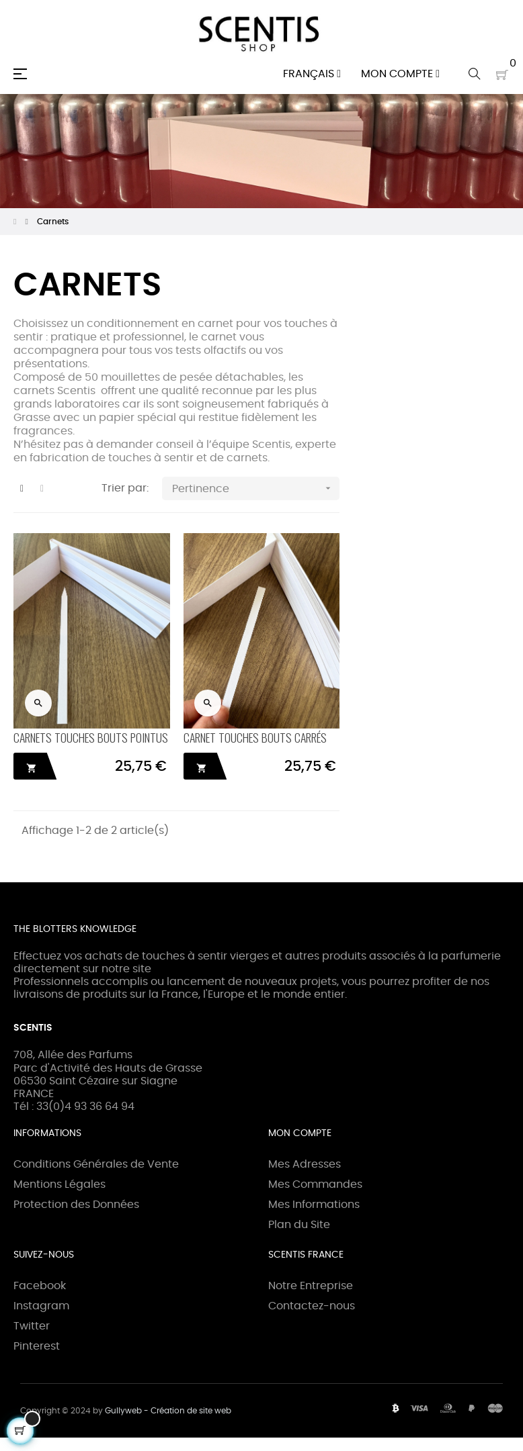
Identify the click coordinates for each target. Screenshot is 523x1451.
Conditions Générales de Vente (96, 1164)
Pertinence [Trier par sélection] (255, 488)
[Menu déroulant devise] (312, 74)
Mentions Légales (59, 1184)
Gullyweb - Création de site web (168, 1411)
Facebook (39, 1285)
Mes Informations (314, 1204)
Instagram (41, 1306)
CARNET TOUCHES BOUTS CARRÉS (255, 737)
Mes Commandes (315, 1184)
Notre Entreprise (310, 1285)
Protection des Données (76, 1204)
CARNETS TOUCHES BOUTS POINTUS (90, 737)
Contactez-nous (311, 1306)
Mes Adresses (304, 1164)
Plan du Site (299, 1224)
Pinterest (36, 1346)
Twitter (31, 1326)
